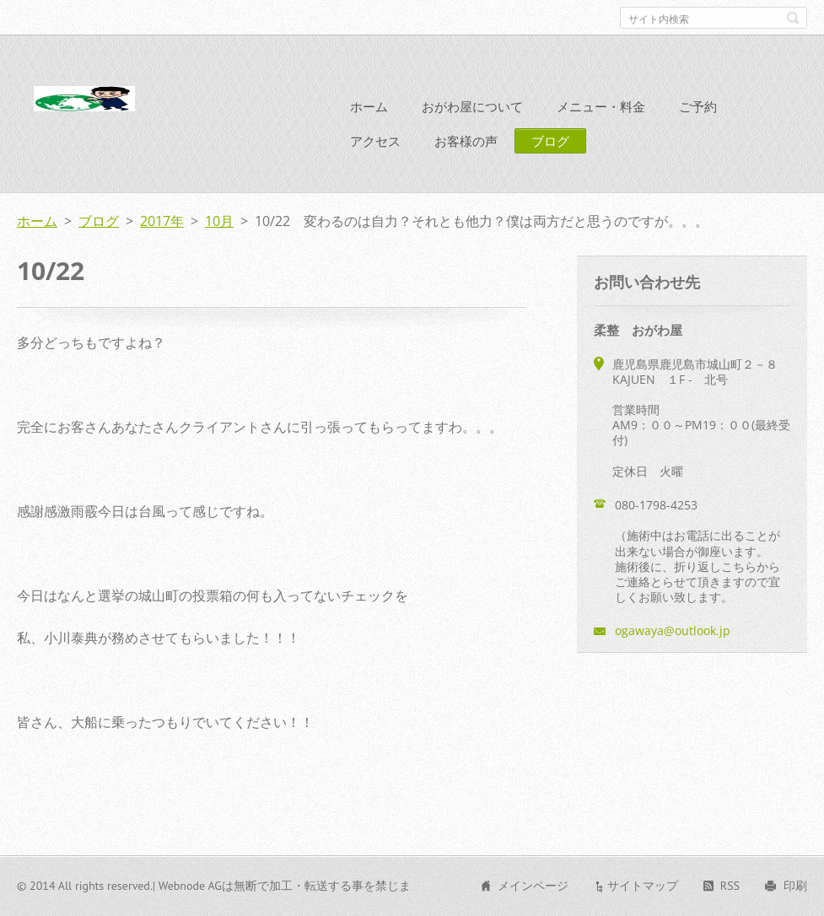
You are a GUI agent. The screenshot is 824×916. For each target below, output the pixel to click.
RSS (730, 885)
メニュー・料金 (601, 106)
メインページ (533, 885)
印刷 (795, 885)
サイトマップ (642, 885)
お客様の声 (466, 140)
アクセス (375, 140)
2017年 (162, 221)
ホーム (369, 106)
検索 (793, 17)
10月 (219, 221)
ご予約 (698, 106)
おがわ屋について (472, 106)
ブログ (550, 140)
